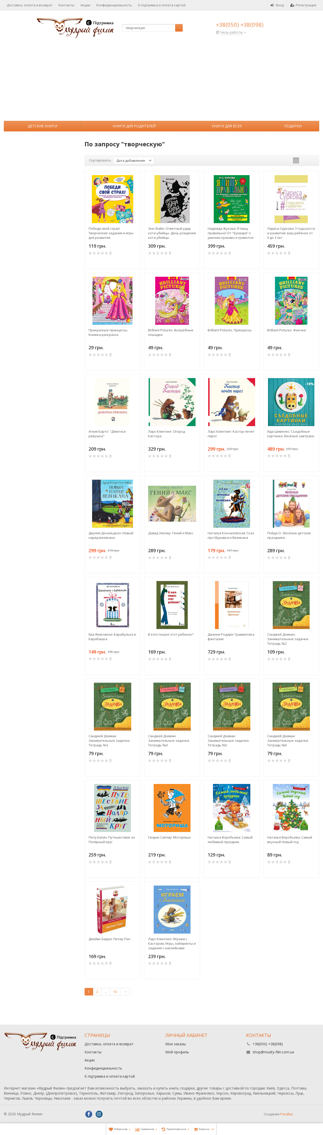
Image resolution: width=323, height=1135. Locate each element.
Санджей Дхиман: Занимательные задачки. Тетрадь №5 (228, 740)
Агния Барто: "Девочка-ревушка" (107, 433)
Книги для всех (227, 126)
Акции (85, 5)
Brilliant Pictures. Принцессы (230, 330)
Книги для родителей (134, 126)
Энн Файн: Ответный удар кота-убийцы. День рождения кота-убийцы (172, 233)
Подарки (293, 126)
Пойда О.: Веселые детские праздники (289, 535)
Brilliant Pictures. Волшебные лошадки (170, 332)
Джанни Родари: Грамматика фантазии (231, 636)
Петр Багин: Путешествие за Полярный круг (112, 839)
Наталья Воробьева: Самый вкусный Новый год (289, 839)
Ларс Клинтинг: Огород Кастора (166, 433)
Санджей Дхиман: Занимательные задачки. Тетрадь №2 (288, 639)
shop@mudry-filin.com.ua (273, 1052)
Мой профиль (177, 1052)
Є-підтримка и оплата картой (161, 5)
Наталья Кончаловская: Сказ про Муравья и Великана (231, 535)
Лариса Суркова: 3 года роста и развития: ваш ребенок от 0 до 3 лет (291, 233)
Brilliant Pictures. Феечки (286, 330)
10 (115, 991)
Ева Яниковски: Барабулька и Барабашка (112, 636)
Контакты (66, 5)
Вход (277, 5)
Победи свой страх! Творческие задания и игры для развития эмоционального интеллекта (112, 233)
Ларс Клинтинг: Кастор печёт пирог (231, 433)
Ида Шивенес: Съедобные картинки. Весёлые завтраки (290, 433)
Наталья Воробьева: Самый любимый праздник (230, 839)
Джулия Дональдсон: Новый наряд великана (111, 535)
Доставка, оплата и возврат (29, 5)
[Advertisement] (161, 83)
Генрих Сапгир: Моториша (169, 837)
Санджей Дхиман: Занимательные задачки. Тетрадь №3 (109, 740)
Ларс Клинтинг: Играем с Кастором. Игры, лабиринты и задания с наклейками (172, 943)
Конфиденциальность (114, 5)
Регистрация (303, 5)
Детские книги (42, 126)
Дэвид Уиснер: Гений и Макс (170, 533)
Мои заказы (175, 1043)
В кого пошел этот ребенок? (171, 634)
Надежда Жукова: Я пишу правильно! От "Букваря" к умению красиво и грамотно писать (231, 233)
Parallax (286, 1114)
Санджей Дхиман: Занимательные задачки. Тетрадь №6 (288, 740)
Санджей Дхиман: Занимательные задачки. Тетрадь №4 (169, 740)
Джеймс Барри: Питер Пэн (109, 939)
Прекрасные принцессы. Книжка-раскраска (108, 332)
